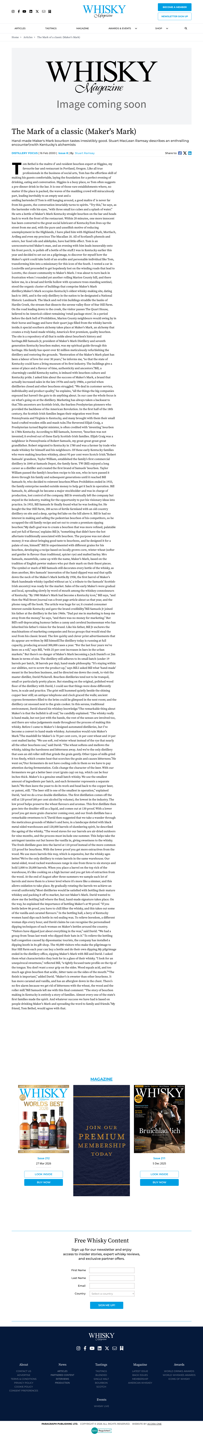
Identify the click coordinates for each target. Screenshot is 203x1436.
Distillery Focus (25, 153)
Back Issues (140, 1375)
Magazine (82, 28)
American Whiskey (140, 1382)
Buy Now (43, 1182)
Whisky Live (101, 1406)
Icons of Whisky (179, 1378)
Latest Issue (140, 1371)
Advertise (23, 1375)
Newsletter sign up (174, 16)
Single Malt (101, 1378)
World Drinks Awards (179, 1371)
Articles (20, 28)
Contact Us (23, 1371)
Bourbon (101, 1382)
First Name (78, 1270)
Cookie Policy (23, 1386)
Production (62, 1382)
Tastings (51, 28)
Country (80, 1293)
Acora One (154, 1423)
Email (81, 1285)
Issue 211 (159, 1158)
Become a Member (175, 7)
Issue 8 (63, 153)
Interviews (62, 1378)
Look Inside (43, 1174)
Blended (101, 1375)
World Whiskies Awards (179, 1375)
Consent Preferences (23, 1390)
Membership (140, 1378)
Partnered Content (62, 1374)
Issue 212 (44, 1158)
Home (15, 37)
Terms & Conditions (24, 1378)
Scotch (101, 1386)
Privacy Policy (23, 1382)
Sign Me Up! (106, 1305)
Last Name (78, 1278)
